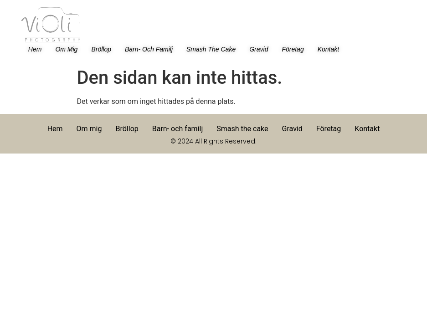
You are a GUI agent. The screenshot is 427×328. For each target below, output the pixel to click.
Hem (35, 49)
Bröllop (101, 49)
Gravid (258, 49)
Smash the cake (211, 49)
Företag (293, 49)
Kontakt (328, 49)
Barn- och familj (149, 49)
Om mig (66, 49)
